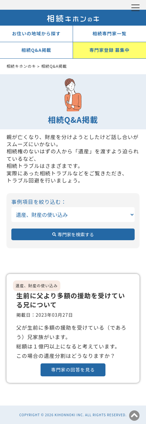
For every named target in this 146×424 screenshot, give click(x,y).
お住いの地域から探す (36, 33)
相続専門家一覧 (109, 33)
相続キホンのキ (21, 66)
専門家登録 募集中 (109, 50)
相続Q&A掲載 (36, 50)
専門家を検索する (76, 234)
